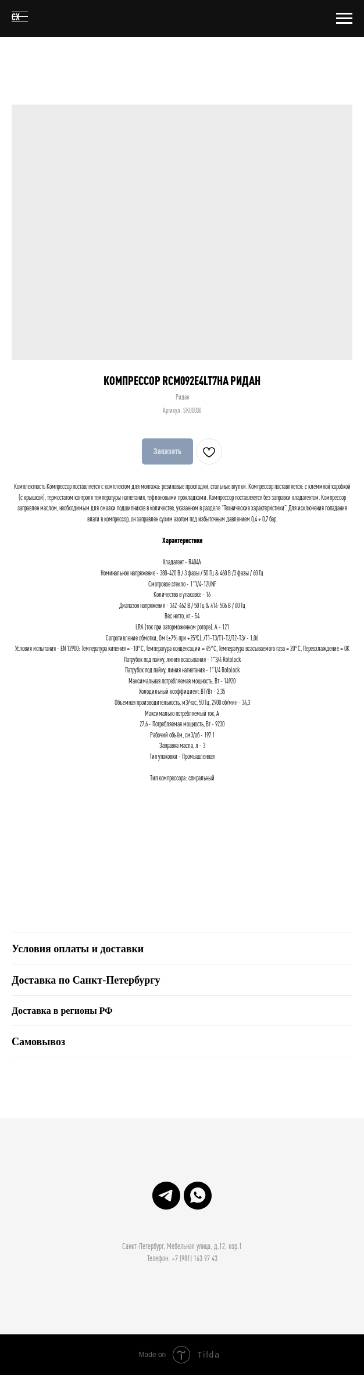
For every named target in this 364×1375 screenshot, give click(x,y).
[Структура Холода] (166, 1196)
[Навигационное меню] (344, 18)
